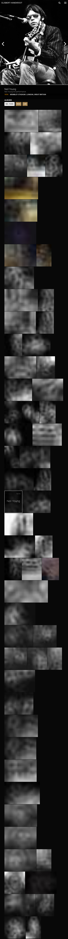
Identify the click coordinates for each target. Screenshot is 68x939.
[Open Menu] (65, 3)
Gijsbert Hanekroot (11, 3)
